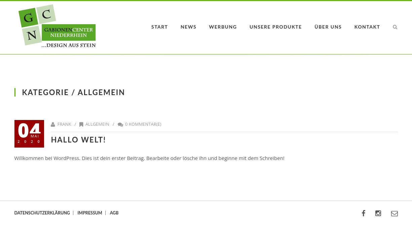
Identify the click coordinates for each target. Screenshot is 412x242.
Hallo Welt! (78, 139)
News (188, 27)
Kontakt (367, 27)
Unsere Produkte (276, 27)
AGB (114, 212)
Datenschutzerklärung (42, 212)
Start (159, 27)
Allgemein (97, 124)
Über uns (328, 27)
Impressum (90, 212)
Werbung (223, 27)
